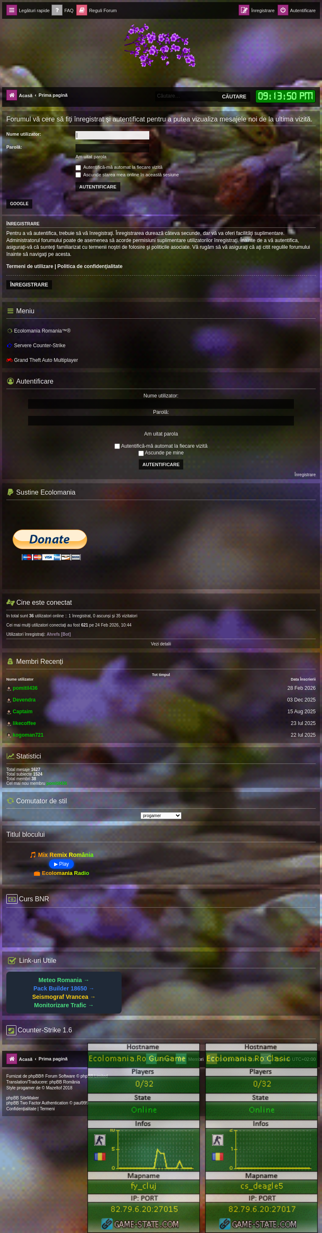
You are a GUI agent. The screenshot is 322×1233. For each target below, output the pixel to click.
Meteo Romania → (64, 980)
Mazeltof (54, 1088)
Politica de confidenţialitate (89, 266)
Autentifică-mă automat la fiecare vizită (118, 167)
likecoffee (24, 723)
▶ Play (61, 864)
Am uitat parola (90, 156)
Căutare (234, 97)
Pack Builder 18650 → (64, 988)
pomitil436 (25, 688)
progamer (26, 1088)
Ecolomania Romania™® (38, 330)
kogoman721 (28, 735)
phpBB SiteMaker (22, 1098)
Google (19, 203)
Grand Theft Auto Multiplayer (42, 360)
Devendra (24, 700)
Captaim (22, 712)
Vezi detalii (161, 644)
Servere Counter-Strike (35, 345)
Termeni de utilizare (29, 266)
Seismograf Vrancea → (64, 996)
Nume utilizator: (23, 134)
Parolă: (14, 147)
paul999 (81, 1103)
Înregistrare (29, 285)
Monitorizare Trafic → (63, 1005)
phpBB (35, 1076)
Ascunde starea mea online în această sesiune (127, 174)
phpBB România (64, 1082)
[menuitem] (62, 11)
